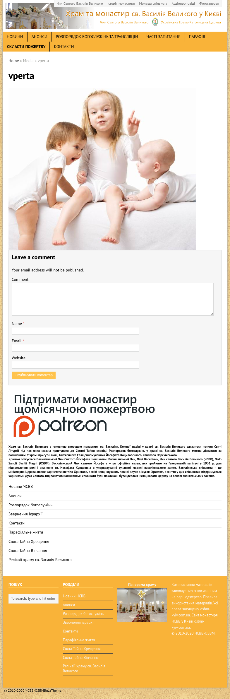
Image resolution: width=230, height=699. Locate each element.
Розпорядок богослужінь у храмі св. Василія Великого (149, 451)
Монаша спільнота (153, 3)
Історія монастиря (121, 3)
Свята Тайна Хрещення (28, 541)
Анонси (15, 495)
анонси (39, 36)
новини (15, 36)
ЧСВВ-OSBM (205, 633)
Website (18, 357)
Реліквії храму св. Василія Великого (40, 559)
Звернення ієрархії (25, 514)
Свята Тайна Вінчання (27, 550)
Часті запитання (163, 36)
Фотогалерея (209, 3)
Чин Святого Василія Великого (80, 3)
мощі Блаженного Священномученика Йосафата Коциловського (96, 455)
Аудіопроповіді (183, 3)
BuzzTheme (52, 690)
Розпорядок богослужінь (30, 504)
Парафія (197, 36)
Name (17, 323)
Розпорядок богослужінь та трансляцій (97, 36)
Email (17, 340)
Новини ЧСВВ (20, 486)
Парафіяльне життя (25, 532)
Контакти (64, 46)
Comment (20, 279)
